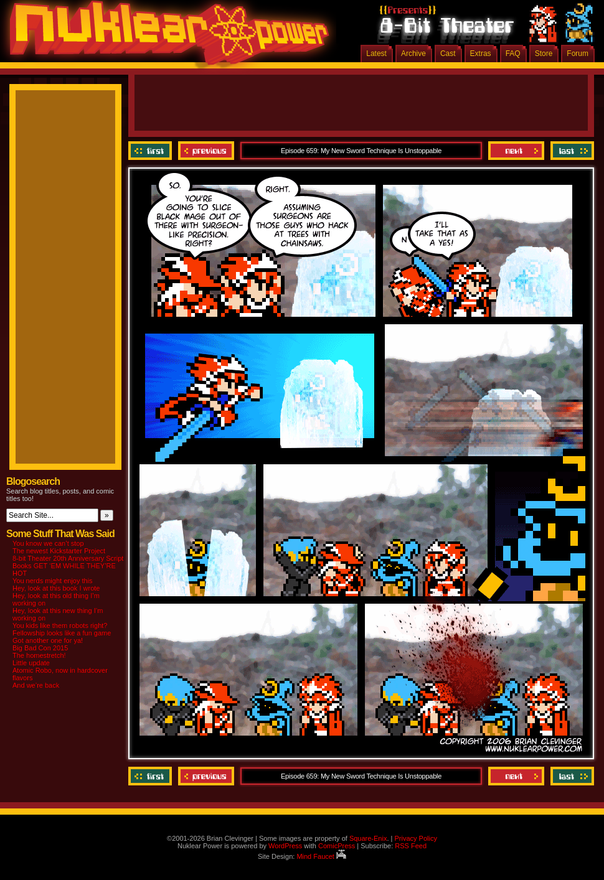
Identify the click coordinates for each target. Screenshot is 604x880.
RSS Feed (411, 846)
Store (544, 53)
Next (516, 150)
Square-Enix (368, 838)
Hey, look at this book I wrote (56, 588)
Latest (376, 53)
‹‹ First (151, 150)
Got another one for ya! (47, 640)
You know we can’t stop (48, 543)
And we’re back (35, 685)
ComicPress (336, 846)
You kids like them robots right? (59, 625)
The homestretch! (39, 655)
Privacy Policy (415, 838)
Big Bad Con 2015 (40, 648)
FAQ (513, 53)
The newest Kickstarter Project (58, 551)
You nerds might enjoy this (52, 580)
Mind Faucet (321, 856)
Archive (413, 53)
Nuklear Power (165, 37)
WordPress (285, 846)
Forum (577, 53)
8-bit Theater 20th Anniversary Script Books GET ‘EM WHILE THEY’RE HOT (67, 566)
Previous (206, 150)
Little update (31, 663)
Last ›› (570, 150)
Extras (480, 53)
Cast (448, 53)
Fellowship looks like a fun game (61, 633)
